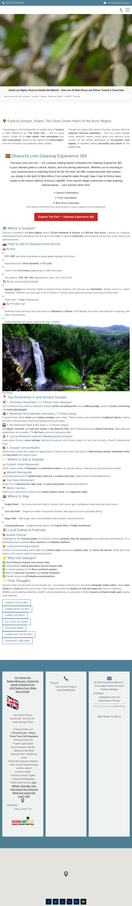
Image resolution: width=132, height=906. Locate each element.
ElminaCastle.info (24, 740)
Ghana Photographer (24, 779)
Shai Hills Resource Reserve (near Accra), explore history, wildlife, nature (24, 765)
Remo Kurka (120, 706)
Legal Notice (104, 700)
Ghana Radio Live (24, 729)
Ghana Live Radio (15, 615)
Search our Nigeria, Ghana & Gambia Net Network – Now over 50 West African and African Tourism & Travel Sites (66, 90)
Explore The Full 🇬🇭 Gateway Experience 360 (66, 216)
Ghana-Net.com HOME (17, 640)
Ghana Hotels (24, 771)
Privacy (116, 700)
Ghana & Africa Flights (23, 775)
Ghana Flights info (16, 602)
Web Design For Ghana (109, 716)
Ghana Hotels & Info (17, 609)
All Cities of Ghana (16, 621)
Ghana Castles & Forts (19, 634)
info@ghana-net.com (119, 2)
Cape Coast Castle (24, 743)
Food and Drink (14, 628)
